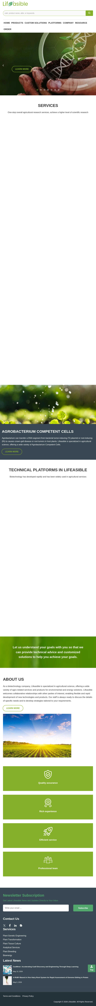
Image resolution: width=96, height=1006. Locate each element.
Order (7, 29)
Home (7, 23)
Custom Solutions (36, 23)
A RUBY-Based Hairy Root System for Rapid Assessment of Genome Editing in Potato (50, 977)
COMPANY (68, 23)
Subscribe (83, 908)
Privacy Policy (28, 996)
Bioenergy (7, 955)
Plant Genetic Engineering (14, 936)
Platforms (55, 23)
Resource (81, 23)
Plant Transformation (12, 939)
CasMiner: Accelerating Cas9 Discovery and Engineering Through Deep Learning (45, 967)
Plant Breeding (9, 951)
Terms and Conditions (11, 996)
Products (17, 23)
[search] (89, 13)
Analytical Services (11, 947)
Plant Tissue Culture (12, 944)
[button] (2, 64)
